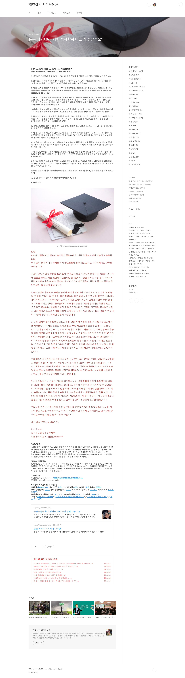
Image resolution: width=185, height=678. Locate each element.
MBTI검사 (132, 258)
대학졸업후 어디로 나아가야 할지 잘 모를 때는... (51, 578)
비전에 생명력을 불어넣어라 (145, 258)
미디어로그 (52, 13)
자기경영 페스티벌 (134, 227)
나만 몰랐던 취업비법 (136, 71)
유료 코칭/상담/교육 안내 (136, 195)
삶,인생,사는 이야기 (135, 114)
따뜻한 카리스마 (142, 270)
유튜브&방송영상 (134, 141)
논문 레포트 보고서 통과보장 (47, 528)
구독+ (98, 487)
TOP (154, 670)
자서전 (142, 230)
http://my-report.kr (40, 508)
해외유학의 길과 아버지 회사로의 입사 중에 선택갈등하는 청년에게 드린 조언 (62, 563)
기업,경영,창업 (134, 149)
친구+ (75, 487)
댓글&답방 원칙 (133, 202)
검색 (149, 4)
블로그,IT (132, 153)
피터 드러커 (132, 270)
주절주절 (132, 161)
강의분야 (131, 236)
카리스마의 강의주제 (135, 198)
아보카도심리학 (134, 75)
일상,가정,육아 (134, 145)
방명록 (79, 13)
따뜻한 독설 (133, 83)
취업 (130, 264)
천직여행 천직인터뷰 (135, 110)
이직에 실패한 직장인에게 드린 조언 (47, 569)
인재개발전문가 (149, 261)
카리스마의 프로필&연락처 (137, 188)
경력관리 (139, 264)
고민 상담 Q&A (39, 559)
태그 (39, 13)
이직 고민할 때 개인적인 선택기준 (46, 572)
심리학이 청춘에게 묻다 (136, 91)
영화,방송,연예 (134, 137)
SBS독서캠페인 (133, 230)
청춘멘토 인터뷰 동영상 (136, 191)
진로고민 (138, 233)
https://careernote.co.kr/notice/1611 (68, 478)
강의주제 (147, 230)
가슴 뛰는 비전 (134, 94)
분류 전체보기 (133, 67)
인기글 (138, 209)
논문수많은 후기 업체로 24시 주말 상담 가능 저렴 (57, 511)
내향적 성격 (140, 261)
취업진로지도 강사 (141, 276)
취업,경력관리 (133, 122)
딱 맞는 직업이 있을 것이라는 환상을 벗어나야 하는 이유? (55, 581)
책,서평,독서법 (134, 106)
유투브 (142, 301)
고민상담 (146, 273)
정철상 (148, 233)
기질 (134, 264)
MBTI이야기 (133, 98)
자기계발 (131, 276)
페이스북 (131, 301)
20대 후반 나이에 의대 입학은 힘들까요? (48, 575)
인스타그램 (137, 301)
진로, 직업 (132, 126)
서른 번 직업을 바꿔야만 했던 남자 (139, 267)
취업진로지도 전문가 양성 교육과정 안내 (141, 181)
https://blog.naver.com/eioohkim (45, 525)
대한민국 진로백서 (135, 79)
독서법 (143, 227)
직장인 (137, 236)
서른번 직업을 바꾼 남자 (137, 87)
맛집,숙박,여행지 (134, 133)
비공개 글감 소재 (134, 165)
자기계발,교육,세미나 (136, 118)
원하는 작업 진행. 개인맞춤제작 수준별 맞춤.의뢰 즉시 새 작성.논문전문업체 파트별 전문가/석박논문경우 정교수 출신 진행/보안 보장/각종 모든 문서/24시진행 (65, 516)
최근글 (131, 209)
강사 (143, 233)
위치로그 (66, 13)
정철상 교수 (132, 261)
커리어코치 (132, 239)
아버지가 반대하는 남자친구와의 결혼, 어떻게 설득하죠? (54, 566)
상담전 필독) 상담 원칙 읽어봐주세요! (140, 184)
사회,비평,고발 (134, 130)
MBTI (152, 236)
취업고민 (131, 233)
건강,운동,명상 (134, 157)
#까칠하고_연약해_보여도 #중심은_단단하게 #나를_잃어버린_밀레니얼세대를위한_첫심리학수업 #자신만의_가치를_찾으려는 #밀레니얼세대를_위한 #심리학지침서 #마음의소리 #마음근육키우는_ (142, 249)
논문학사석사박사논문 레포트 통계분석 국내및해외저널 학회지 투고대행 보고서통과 (69, 532)
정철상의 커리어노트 (43, 4)
